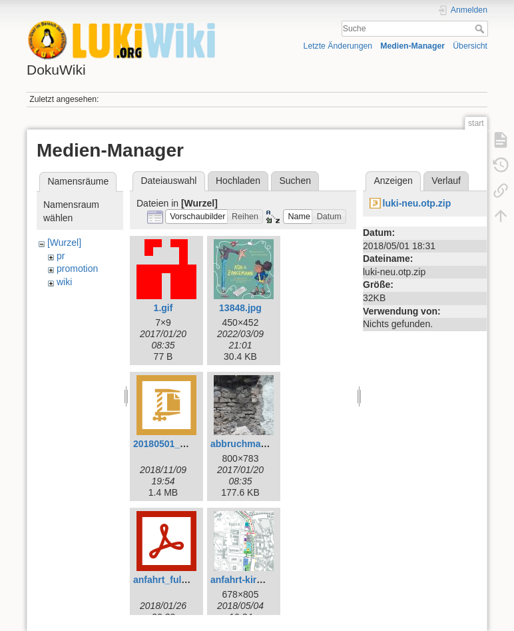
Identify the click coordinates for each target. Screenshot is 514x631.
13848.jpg (240, 308)
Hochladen (238, 180)
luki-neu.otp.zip (417, 203)
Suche (481, 28)
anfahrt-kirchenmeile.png (266, 579)
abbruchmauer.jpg (250, 443)
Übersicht (470, 46)
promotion (77, 268)
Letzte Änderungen (338, 46)
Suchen (295, 180)
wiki (64, 282)
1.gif (163, 308)
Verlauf (446, 180)
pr (61, 256)
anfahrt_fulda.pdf (171, 579)
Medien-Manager (412, 46)
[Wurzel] (64, 242)
